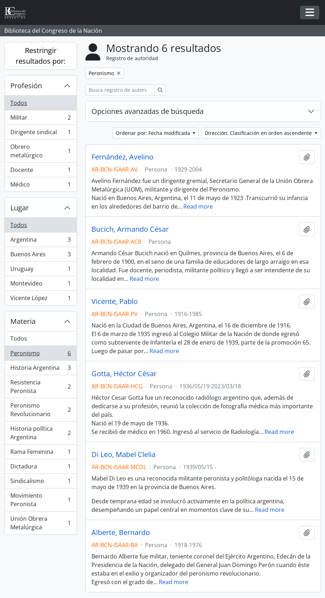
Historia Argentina (40, 369)
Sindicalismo (40, 482)
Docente (40, 171)
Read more (198, 206)
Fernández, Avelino (122, 157)
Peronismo (40, 355)
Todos (18, 103)
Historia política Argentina (40, 433)
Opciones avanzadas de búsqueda (147, 111)
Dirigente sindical (40, 134)
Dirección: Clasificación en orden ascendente (259, 133)
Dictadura (40, 468)
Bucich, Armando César (130, 229)
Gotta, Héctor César (124, 373)
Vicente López (40, 299)
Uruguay (40, 270)
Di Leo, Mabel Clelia (123, 454)
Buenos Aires (40, 256)
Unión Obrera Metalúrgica (40, 523)
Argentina (40, 241)
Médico (40, 186)
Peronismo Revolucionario (40, 410)
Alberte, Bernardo (120, 532)
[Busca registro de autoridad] (120, 89)
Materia (23, 321)
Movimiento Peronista (40, 500)
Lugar (19, 208)
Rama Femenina (40, 453)
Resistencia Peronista (40, 386)
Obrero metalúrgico (40, 151)
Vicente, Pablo (114, 301)
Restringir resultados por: (40, 56)
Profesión (26, 85)
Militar (40, 119)
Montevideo (40, 285)
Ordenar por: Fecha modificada (154, 133)
